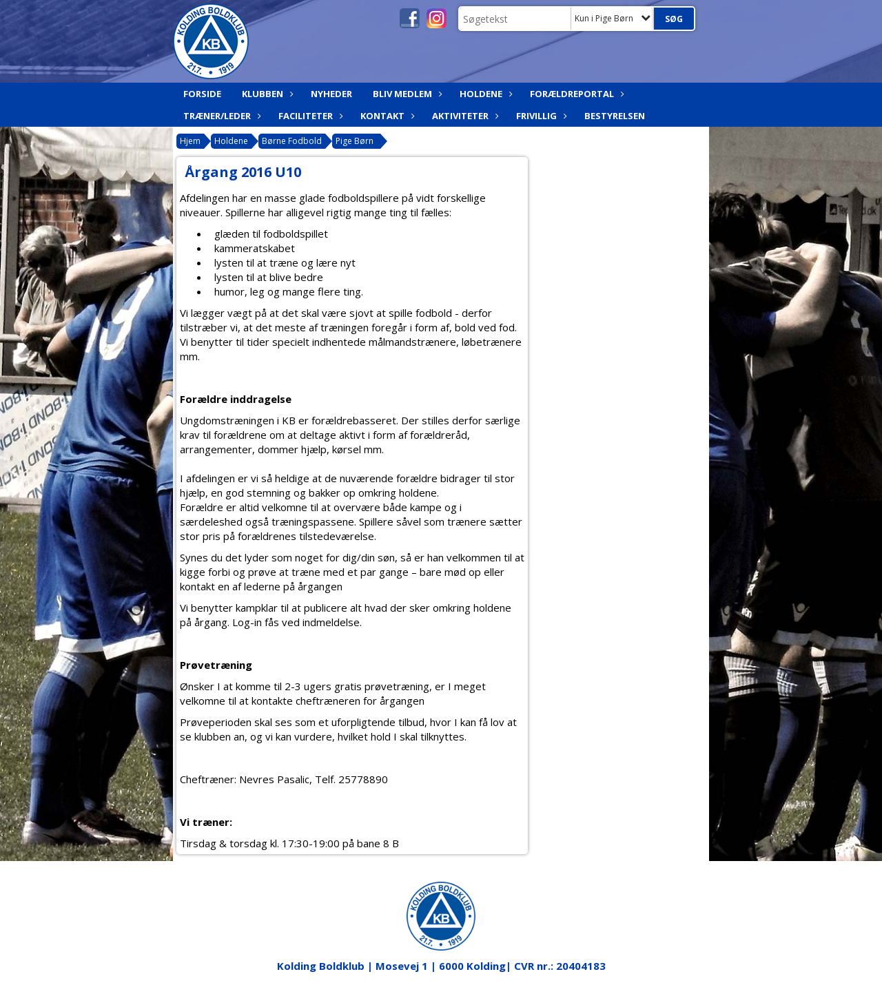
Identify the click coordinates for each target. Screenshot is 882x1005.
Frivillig (540, 116)
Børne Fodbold (292, 141)
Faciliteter (309, 116)
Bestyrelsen (614, 116)
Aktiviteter (463, 116)
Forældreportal (575, 93)
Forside (202, 93)
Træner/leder (220, 116)
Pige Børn (354, 141)
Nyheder (331, 93)
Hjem (190, 141)
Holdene (484, 93)
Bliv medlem (406, 93)
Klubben (266, 93)
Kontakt (385, 116)
